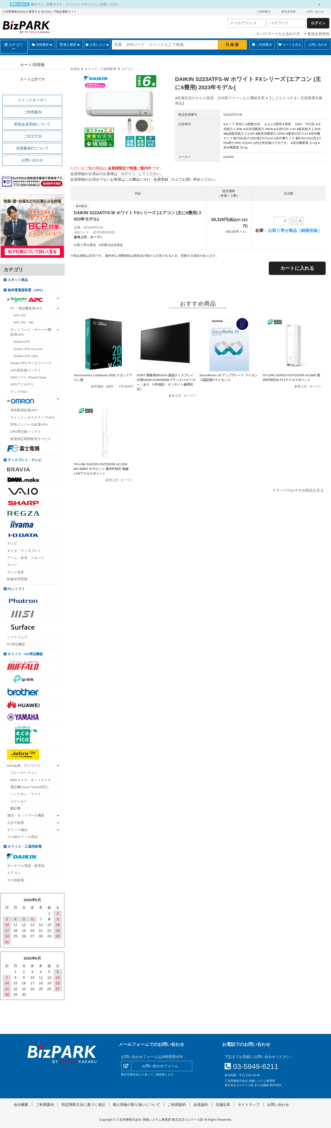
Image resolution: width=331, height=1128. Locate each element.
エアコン (127, 69)
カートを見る (289, 44)
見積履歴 (42, 44)
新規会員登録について (32, 124)
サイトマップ (249, 1104)
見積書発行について (32, 148)
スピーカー (18, 801)
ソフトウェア (17, 637)
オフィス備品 (17, 830)
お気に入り (97, 44)
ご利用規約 (177, 1104)
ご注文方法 (32, 136)
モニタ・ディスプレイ (24, 551)
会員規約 (200, 1104)
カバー (12, 565)
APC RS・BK (24, 322)
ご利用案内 (263, 11)
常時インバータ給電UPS (29, 424)
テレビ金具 (15, 572)
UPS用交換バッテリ (25, 370)
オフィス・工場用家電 (100, 69)
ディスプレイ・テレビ (24, 460)
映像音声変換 (17, 579)
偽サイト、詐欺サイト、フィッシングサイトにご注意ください (75, 4)
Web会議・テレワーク (24, 765)
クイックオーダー (32, 100)
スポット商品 (17, 280)
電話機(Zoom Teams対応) (29, 787)
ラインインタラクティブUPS (32, 417)
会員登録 (161, 179)
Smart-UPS (22, 342)
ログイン (128, 174)
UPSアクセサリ (22, 384)
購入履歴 (70, 44)
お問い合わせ (315, 11)
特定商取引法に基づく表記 (83, 1104)
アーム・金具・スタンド (25, 558)
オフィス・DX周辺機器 (25, 654)
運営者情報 (288, 11)
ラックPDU (18, 392)
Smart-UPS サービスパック (31, 363)
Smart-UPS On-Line (28, 349)
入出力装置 (15, 823)
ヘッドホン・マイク (25, 794)
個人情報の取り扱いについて (136, 1104)
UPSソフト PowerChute (28, 377)
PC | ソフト (16, 589)
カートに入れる (297, 268)
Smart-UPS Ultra (26, 356)
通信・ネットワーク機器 (25, 815)
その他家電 (15, 880)
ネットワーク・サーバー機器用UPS (30, 332)
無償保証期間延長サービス (30, 439)
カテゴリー (13, 47)
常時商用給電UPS (23, 410)
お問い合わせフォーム (160, 1066)
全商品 (75, 69)
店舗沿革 (223, 1104)
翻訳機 (15, 808)
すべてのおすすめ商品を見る (300, 490)
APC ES (20, 315)
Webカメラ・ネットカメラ (30, 780)
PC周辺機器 (16, 644)
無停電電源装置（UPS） (26, 290)
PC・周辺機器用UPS (26, 308)
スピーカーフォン (23, 773)
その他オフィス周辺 (22, 837)
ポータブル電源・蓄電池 (25, 866)
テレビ (12, 543)
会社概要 (21, 1104)
